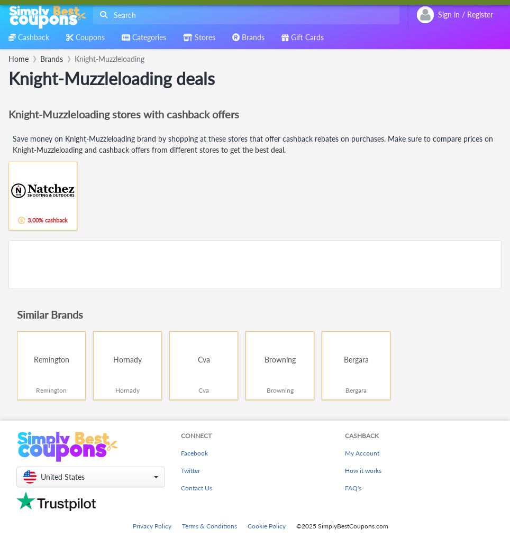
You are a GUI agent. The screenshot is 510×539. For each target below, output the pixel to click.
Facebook (194, 453)
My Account (362, 453)
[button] (90, 477)
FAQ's (353, 488)
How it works (363, 471)
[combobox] (244, 15)
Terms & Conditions (209, 526)
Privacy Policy (152, 526)
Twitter (190, 471)
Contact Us (196, 488)
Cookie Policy (267, 526)
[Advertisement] (255, 265)
